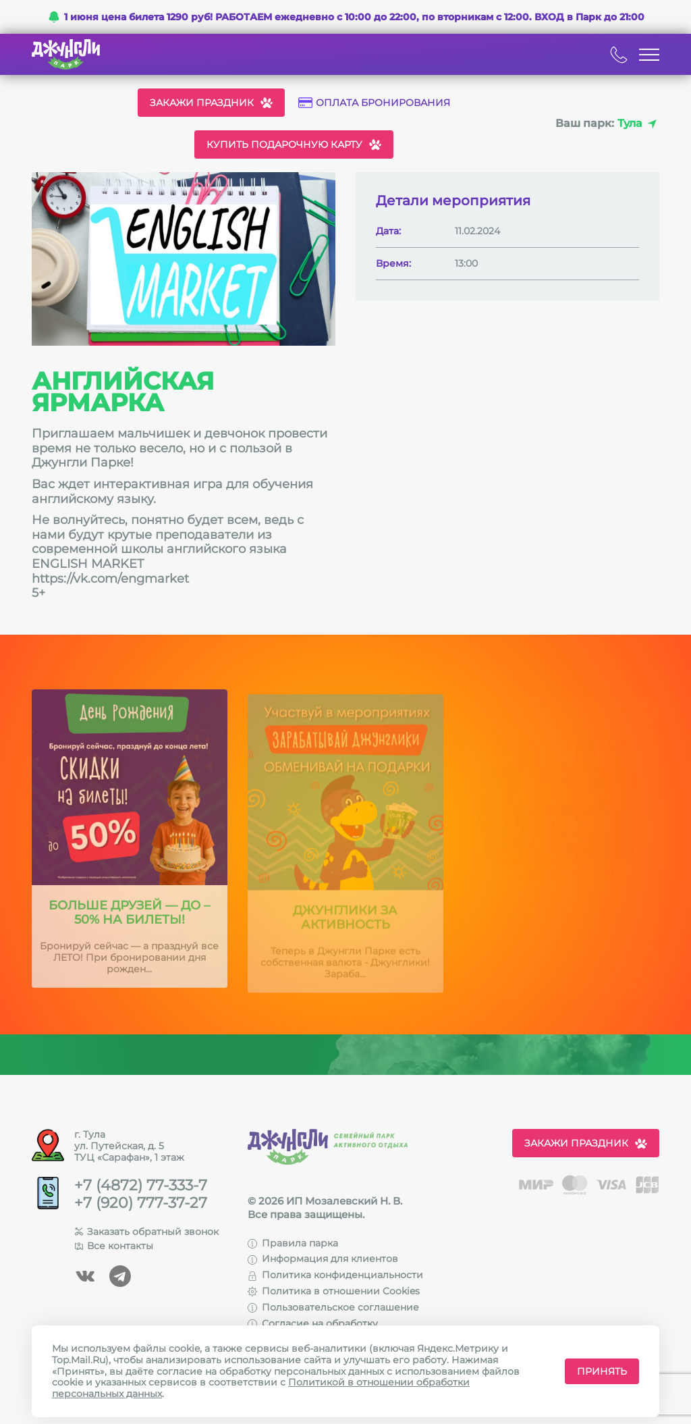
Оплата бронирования (374, 103)
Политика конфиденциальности (335, 1275)
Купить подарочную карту (293, 144)
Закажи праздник (211, 103)
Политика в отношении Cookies (334, 1291)
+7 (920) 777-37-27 (140, 1203)
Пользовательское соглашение (333, 1307)
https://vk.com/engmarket (110, 578)
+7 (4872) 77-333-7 (140, 1185)
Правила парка (293, 1243)
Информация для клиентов (323, 1258)
